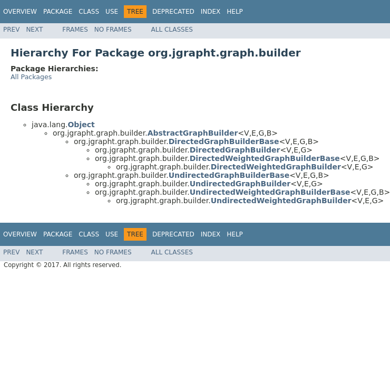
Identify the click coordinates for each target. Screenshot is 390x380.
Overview (20, 11)
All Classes (172, 29)
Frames (75, 29)
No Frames (113, 29)
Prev (11, 29)
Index (211, 11)
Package (57, 11)
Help (235, 11)
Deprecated (173, 11)
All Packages (31, 77)
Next (34, 29)
